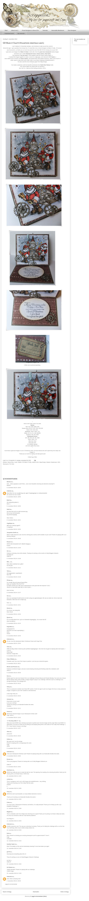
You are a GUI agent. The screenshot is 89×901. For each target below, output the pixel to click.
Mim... (8, 561)
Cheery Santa (40, 53)
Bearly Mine (11, 462)
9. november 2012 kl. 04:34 (14, 696)
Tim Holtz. (11, 464)
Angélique (9, 523)
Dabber (20, 462)
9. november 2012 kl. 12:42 (14, 717)
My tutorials (21, 33)
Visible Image (10, 871)
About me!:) (14, 30)
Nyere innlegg (7, 892)
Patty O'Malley (11, 659)
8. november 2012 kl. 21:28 (14, 577)
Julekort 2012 (35, 462)
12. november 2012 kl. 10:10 (14, 840)
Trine (8, 646)
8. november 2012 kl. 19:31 (14, 520)
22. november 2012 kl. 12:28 (14, 873)
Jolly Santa (47, 53)
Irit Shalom (10, 867)
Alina (8, 731)
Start (6, 30)
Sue (8, 676)
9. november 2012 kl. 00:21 (14, 663)
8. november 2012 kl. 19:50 (14, 529)
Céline (8, 739)
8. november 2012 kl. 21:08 (14, 558)
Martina (9, 481)
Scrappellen (12, 460)
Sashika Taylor (11, 844)
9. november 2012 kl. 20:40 (14, 748)
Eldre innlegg (65, 892)
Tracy (8, 791)
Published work (9, 33)
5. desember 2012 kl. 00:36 (14, 881)
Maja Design (42, 462)
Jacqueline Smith (11, 532)
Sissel (8, 608)
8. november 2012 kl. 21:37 (14, 592)
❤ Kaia (8, 580)
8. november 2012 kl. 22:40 (14, 635)
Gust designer (72, 30)
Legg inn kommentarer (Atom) (39, 896)
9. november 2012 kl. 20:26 (14, 736)
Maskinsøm (54, 462)
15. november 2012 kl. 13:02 (14, 864)
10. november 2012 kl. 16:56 (14, 788)
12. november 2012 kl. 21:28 (14, 848)
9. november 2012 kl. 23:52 (14, 766)
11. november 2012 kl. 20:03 (14, 820)
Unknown (9, 639)
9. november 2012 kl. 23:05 (14, 756)
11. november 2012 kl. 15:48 (14, 808)
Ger (8, 551)
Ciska (8, 802)
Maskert (48, 462)
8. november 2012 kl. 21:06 (14, 547)
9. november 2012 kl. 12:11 (14, 708)
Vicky (8, 686)
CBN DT (9, 556)
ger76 (8, 851)
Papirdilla (9, 626)
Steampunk (6, 464)
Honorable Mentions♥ (57, 30)
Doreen (9, 759)
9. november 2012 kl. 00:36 (14, 672)
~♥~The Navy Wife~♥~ (13, 720)
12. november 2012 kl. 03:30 (14, 830)
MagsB (9, 811)
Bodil (8, 500)
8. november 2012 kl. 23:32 (14, 655)
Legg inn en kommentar (11, 884)
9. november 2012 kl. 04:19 (14, 683)
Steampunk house (31, 53)
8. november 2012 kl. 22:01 (14, 605)
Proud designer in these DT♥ (30, 30)
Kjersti (8, 617)
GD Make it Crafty (26, 462)
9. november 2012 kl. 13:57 (14, 728)
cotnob (9, 779)
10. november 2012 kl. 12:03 (14, 776)
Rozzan (9, 541)
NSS (59, 462)
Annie (8, 711)
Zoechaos (9, 770)
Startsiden (36, 892)
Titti (8, 571)
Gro (8, 595)
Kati (8, 833)
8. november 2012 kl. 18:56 (14, 496)
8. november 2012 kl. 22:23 (14, 623)
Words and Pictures (12, 666)
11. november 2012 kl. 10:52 (14, 799)
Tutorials (45, 30)
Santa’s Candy (16, 726)
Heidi (8, 509)
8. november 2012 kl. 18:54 (14, 487)
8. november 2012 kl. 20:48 (14, 538)
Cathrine (9, 491)
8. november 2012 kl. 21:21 (14, 567)
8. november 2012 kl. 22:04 (14, 614)
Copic (15, 462)
